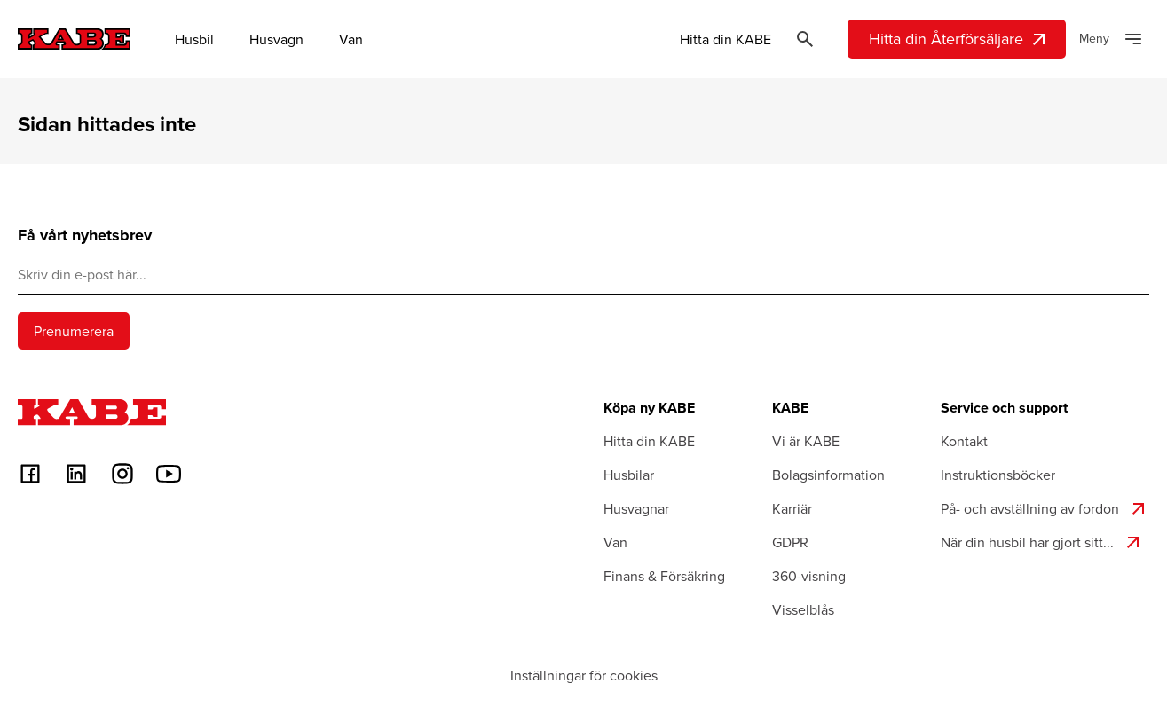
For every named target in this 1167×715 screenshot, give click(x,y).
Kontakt (964, 441)
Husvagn (276, 39)
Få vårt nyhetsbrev (85, 235)
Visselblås (803, 609)
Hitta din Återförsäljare (959, 39)
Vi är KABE (806, 441)
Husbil (194, 39)
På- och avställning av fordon (1045, 508)
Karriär (792, 508)
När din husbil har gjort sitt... (1042, 542)
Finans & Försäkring (664, 575)
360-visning (809, 575)
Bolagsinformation (828, 474)
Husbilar (628, 474)
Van (351, 39)
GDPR (790, 542)
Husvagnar (636, 508)
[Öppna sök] (805, 39)
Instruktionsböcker (998, 474)
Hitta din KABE (725, 39)
